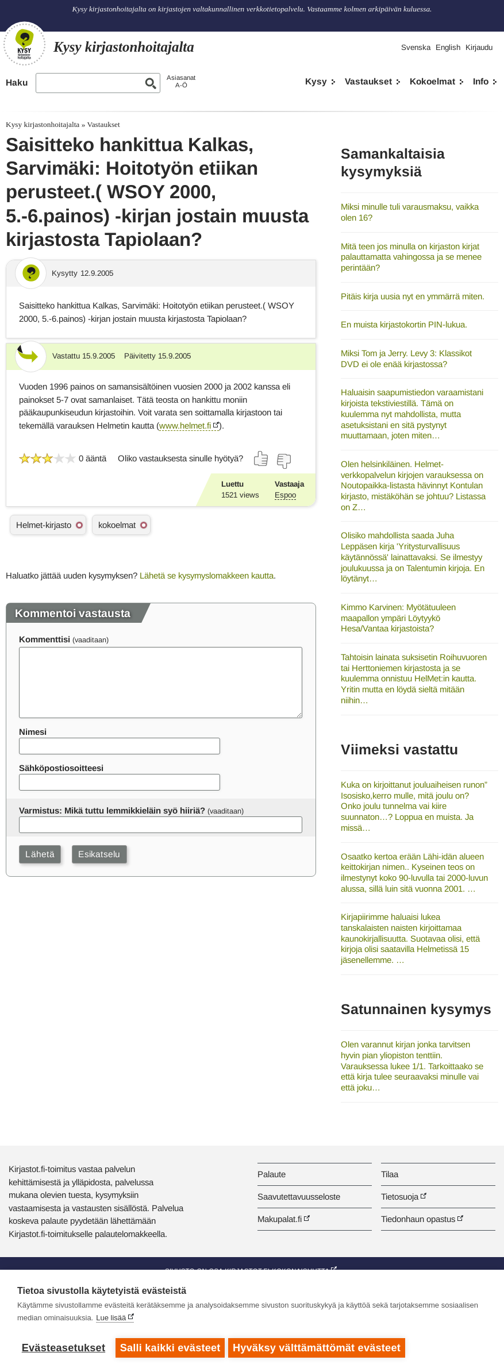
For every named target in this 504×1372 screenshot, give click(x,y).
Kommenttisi (44, 639)
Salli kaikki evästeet (170, 1348)
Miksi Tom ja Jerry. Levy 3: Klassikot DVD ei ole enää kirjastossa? (406, 358)
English (448, 47)
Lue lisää (111, 1320)
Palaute (271, 1174)
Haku (17, 82)
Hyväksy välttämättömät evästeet (319, 1348)
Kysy (316, 81)
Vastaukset (368, 81)
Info (480, 81)
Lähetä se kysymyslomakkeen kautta (207, 575)
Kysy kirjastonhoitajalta (42, 124)
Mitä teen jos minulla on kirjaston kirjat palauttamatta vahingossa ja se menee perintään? (411, 256)
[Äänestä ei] (283, 461)
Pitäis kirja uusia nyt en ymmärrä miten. (412, 296)
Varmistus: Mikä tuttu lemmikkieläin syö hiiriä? (112, 810)
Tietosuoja (399, 1196)
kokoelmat (117, 525)
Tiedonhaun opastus (418, 1219)
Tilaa (389, 1174)
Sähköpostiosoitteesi (61, 768)
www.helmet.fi (185, 425)
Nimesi (33, 732)
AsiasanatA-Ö (181, 81)
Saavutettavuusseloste (298, 1196)
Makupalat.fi (279, 1219)
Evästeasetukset (63, 1348)
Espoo (285, 495)
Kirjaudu (479, 47)
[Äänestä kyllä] (261, 458)
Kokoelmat (432, 81)
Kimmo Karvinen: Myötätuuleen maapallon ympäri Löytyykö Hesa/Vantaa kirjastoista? (398, 617)
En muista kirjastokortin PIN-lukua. (404, 324)
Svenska (415, 47)
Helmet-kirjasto (43, 525)
